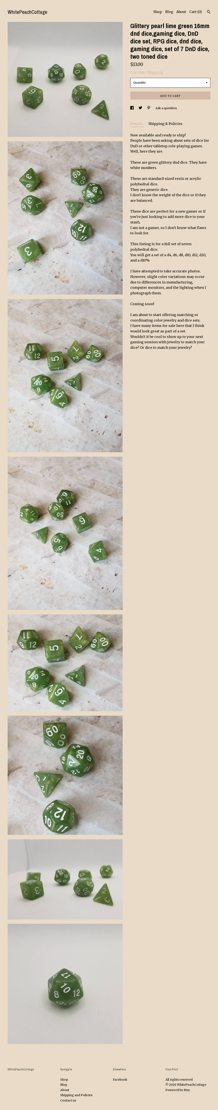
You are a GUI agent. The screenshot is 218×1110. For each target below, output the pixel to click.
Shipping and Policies (76, 1095)
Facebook (120, 1079)
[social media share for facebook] (132, 108)
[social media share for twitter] (141, 108)
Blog (169, 12)
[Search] (208, 12)
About (181, 12)
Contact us (68, 1100)
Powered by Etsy (177, 1090)
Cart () (195, 12)
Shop (157, 12)
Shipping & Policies (165, 124)
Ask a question (166, 108)
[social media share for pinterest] (149, 108)
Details (137, 124)
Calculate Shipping (146, 72)
